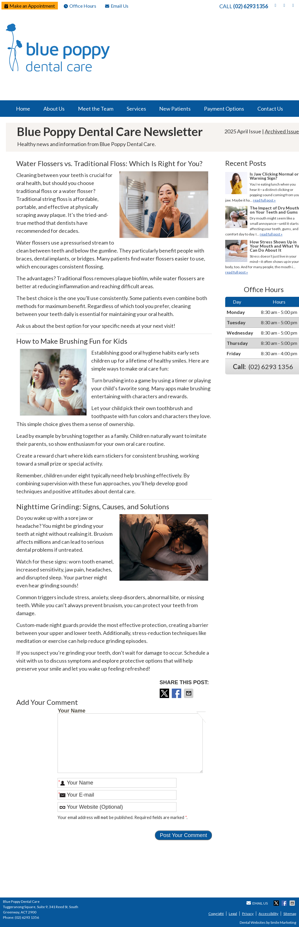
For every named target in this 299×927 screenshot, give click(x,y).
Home (23, 108)
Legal (233, 913)
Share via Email (189, 693)
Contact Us (270, 108)
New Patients (175, 108)
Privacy (248, 913)
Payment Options (224, 108)
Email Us (116, 6)
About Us (54, 108)
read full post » (264, 200)
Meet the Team (95, 108)
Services (136, 108)
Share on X (165, 693)
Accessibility (268, 913)
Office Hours (80, 6)
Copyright (216, 913)
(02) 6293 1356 (250, 6)
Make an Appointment (29, 6)
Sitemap (289, 913)
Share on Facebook (177, 693)
